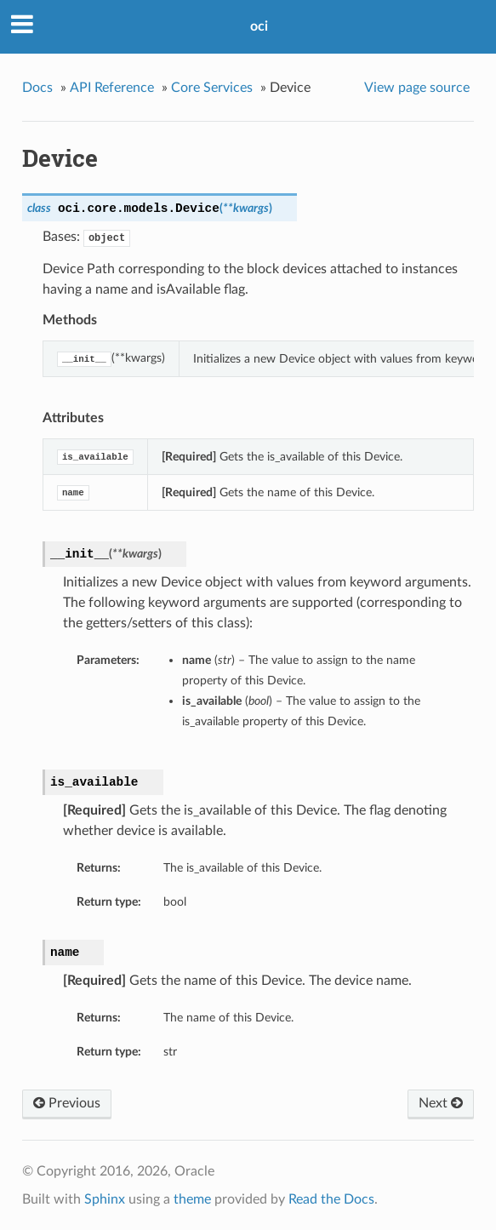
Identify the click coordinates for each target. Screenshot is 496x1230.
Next (441, 1103)
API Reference (112, 87)
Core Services (212, 87)
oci (259, 26)
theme (192, 1199)
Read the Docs (331, 1199)
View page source (417, 87)
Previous (66, 1103)
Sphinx (104, 1199)
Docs (37, 87)
